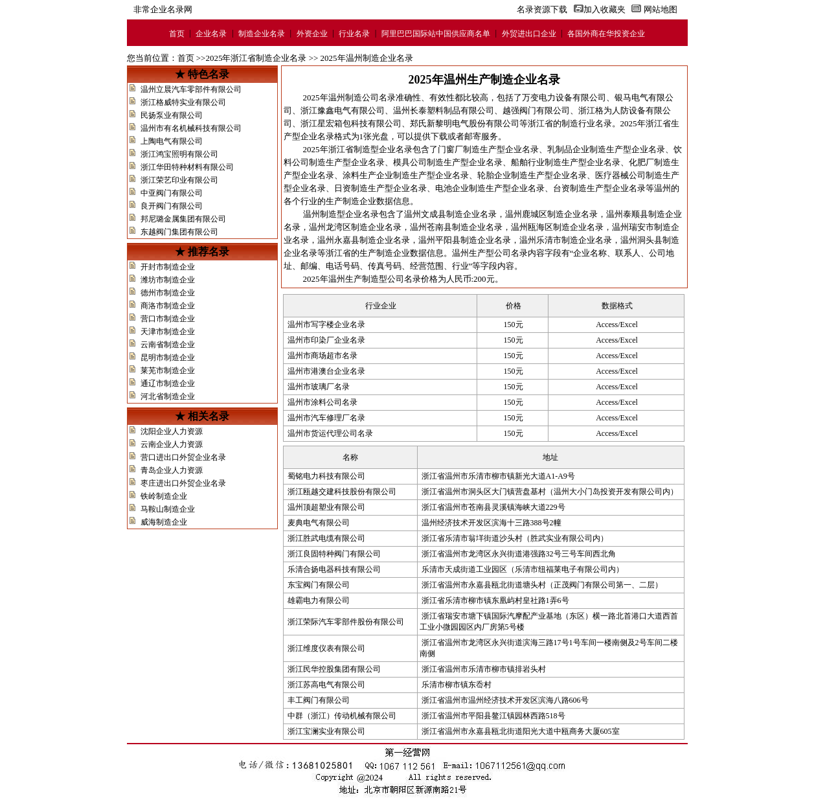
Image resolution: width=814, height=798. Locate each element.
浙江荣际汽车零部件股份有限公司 (346, 621)
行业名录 (354, 33)
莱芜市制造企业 (168, 370)
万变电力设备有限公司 (564, 97)
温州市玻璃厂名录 (319, 386)
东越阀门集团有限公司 (179, 231)
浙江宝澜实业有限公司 (326, 731)
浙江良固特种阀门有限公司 (334, 553)
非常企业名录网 (162, 9)
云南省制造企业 (168, 344)
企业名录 (211, 33)
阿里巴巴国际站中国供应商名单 (435, 33)
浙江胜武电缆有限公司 (326, 538)
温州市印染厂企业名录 (326, 340)
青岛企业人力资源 (172, 470)
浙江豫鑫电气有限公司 (342, 110)
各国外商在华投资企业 (606, 33)
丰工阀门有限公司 (319, 700)
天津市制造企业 (168, 331)
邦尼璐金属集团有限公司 (183, 218)
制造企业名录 (261, 33)
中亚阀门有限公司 (172, 193)
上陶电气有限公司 (172, 141)
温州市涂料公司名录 (322, 402)
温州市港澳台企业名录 (326, 371)
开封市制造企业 (168, 266)
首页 (177, 33)
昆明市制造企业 (168, 357)
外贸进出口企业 (529, 33)
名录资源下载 (535, 9)
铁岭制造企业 (164, 496)
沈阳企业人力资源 (172, 431)
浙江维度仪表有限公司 (326, 648)
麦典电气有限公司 (319, 522)
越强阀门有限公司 (536, 110)
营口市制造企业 (168, 318)
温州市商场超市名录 (322, 355)
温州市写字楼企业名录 (326, 324)
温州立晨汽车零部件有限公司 (191, 89)
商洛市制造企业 (168, 305)
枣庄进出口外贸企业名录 (183, 483)
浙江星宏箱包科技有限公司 (350, 123)
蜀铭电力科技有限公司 (326, 476)
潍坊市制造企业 (168, 279)
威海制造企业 (164, 522)
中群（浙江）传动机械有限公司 (342, 715)
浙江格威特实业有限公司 (183, 102)
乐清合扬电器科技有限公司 (334, 569)
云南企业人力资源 (172, 444)
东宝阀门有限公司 (319, 584)
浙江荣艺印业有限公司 (179, 180)
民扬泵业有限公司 (172, 115)
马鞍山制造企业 (168, 509)
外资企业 (312, 33)
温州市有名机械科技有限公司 (191, 128)
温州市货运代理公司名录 (330, 433)
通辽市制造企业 (168, 383)
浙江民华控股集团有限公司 (334, 669)
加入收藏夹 (604, 9)
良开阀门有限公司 (172, 206)
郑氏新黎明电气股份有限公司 (464, 123)
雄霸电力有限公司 (319, 600)
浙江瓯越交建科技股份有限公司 (342, 491)
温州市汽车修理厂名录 (326, 417)
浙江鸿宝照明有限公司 (179, 154)
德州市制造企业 (168, 292)
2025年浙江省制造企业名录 (255, 58)
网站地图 (660, 9)
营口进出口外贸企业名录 (183, 457)
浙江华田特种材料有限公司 (187, 167)
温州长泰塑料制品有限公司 (443, 110)
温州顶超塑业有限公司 (326, 507)
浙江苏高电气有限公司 (326, 684)
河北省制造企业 (168, 396)
